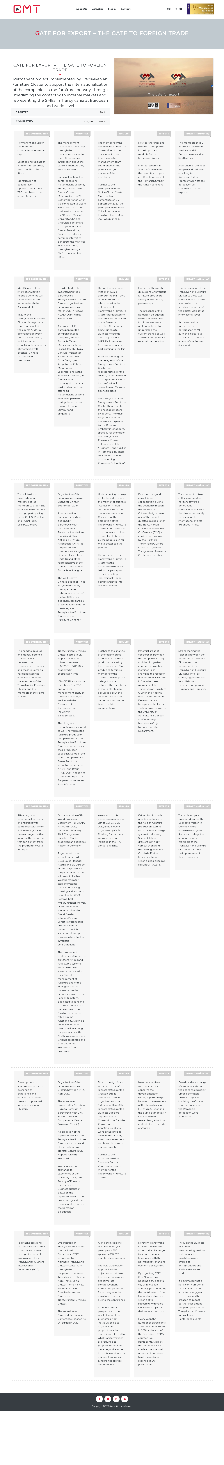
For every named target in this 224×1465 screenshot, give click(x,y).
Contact (126, 7)
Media (111, 7)
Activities (95, 7)
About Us (78, 7)
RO (167, 7)
